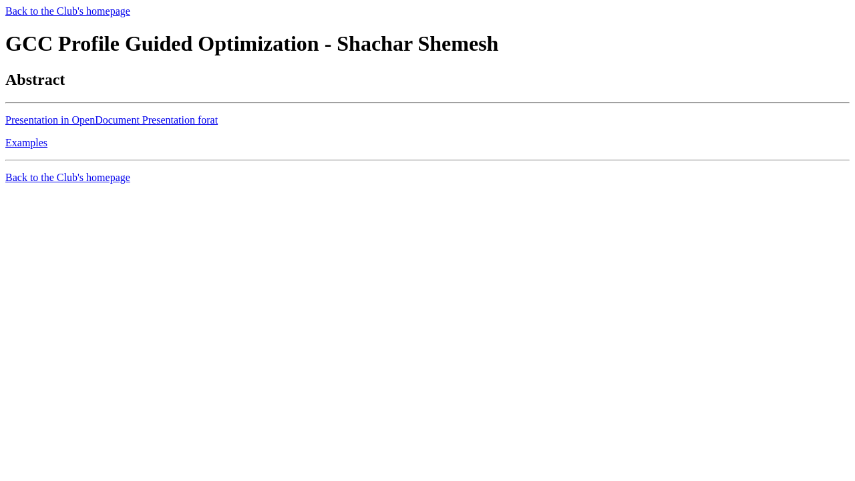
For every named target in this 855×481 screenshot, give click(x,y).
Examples (26, 142)
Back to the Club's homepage (67, 11)
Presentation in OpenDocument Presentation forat (111, 120)
